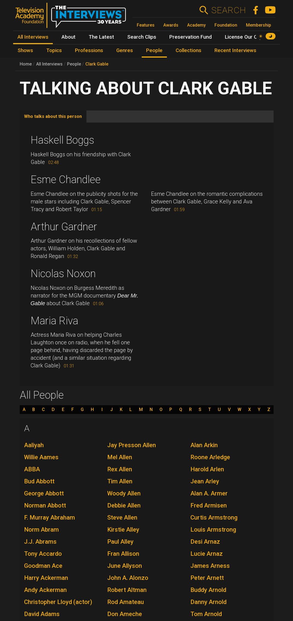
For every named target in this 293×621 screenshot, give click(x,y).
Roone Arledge (210, 457)
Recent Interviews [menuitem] (235, 50)
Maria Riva (54, 321)
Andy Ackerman (45, 589)
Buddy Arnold (208, 589)
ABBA (32, 469)
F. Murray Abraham (49, 517)
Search (228, 10)
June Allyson (124, 565)
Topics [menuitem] (54, 50)
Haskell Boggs (62, 140)
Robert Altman (127, 589)
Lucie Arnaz (206, 553)
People (74, 64)
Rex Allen (119, 469)
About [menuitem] (69, 37)
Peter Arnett (207, 577)
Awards (170, 25)
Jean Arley (204, 481)
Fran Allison (123, 553)
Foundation (225, 25)
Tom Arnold (206, 614)
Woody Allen (124, 493)
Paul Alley (120, 541)
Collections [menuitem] (188, 50)
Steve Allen (122, 517)
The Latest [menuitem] (101, 37)
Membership (258, 25)
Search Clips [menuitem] (141, 37)
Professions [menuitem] (89, 50)
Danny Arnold (208, 602)
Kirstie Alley (123, 529)
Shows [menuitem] (25, 50)
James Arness (210, 565)
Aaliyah (34, 445)
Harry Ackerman (46, 577)
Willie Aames (41, 457)
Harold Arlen (207, 469)
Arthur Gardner (64, 227)
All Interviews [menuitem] (33, 37)
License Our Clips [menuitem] (245, 37)
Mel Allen (119, 457)
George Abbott (44, 493)
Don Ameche (124, 614)
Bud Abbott (39, 481)
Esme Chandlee (66, 180)
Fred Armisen (208, 505)
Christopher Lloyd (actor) (58, 602)
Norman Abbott (45, 505)
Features (146, 25)
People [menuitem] (154, 50)
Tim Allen (119, 481)
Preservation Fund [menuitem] (190, 37)
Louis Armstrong (213, 529)
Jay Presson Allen (131, 445)
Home (26, 64)
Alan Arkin (204, 445)
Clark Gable (96, 64)
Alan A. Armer (209, 493)
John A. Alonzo (127, 577)
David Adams (42, 614)
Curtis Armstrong (213, 517)
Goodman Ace (43, 565)
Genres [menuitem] (124, 50)
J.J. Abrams (40, 541)
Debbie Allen (124, 505)
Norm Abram (41, 529)
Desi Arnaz (205, 541)
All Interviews (49, 64)
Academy (196, 25)
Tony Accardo (43, 553)
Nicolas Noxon (63, 274)
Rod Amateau (125, 602)
